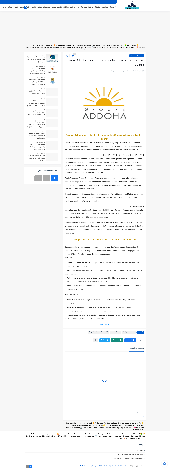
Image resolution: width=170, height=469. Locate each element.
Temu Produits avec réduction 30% (130, 454)
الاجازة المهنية (13, 7)
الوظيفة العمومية (87, 7)
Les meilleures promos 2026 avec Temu (128, 458)
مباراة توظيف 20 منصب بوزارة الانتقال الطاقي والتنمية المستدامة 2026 (37, 71)
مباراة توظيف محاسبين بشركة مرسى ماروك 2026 (36, 113)
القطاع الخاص (57, 7)
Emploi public (93, 332)
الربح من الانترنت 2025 (71, 7)
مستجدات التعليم (43, 7)
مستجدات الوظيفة (102, 7)
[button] (130, 340)
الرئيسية (113, 7)
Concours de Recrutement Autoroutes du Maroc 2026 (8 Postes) (36, 59)
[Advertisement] (85, 28)
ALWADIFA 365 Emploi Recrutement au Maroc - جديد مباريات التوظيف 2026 (104, 466)
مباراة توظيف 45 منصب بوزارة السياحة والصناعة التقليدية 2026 (37, 136)
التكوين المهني (24, 7)
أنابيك (34, 7)
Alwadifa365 (104, 332)
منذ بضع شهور (39, 55)
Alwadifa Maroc (115, 332)
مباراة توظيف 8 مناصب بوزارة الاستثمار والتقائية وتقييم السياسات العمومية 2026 (36, 124)
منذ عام (41, 88)
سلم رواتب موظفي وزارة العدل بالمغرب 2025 (37, 92)
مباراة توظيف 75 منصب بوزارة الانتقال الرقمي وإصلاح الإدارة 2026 (37, 82)
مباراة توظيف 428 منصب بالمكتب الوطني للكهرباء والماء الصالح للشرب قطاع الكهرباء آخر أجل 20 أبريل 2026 (36, 103)
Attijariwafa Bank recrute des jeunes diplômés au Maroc (36, 158)
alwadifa (140, 451)
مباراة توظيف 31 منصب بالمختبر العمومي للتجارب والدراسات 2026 (36, 147)
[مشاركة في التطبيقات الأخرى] (95, 340)
